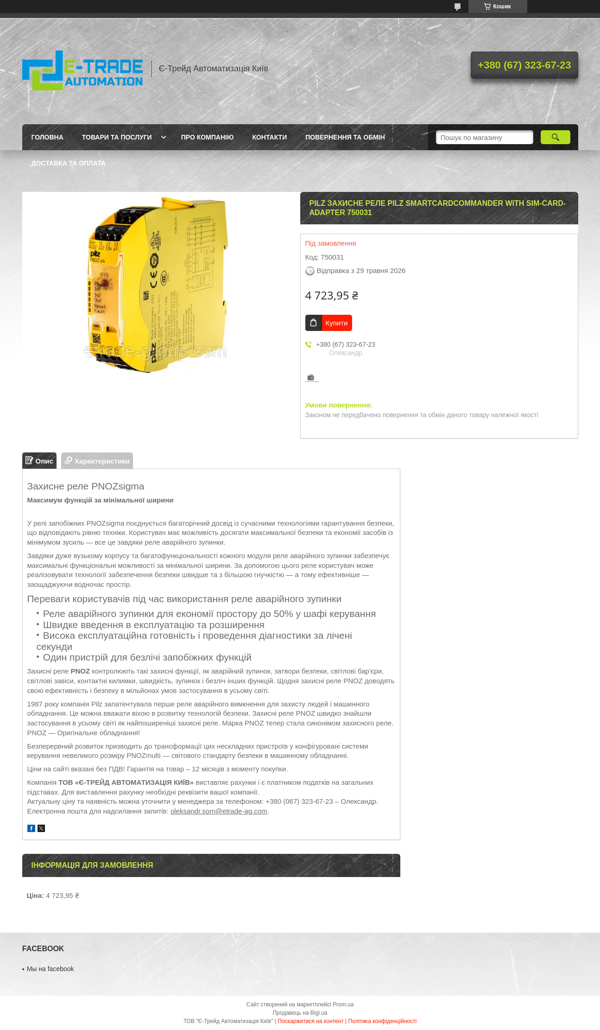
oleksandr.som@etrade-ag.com (219, 811)
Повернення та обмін (345, 137)
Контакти (269, 137)
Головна (47, 137)
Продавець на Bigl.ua (299, 1013)
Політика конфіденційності (382, 1021)
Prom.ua (343, 1004)
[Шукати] (556, 137)
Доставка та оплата (69, 163)
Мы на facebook (50, 969)
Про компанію (207, 137)
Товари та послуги (117, 137)
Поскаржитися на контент (310, 1021)
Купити (337, 323)
